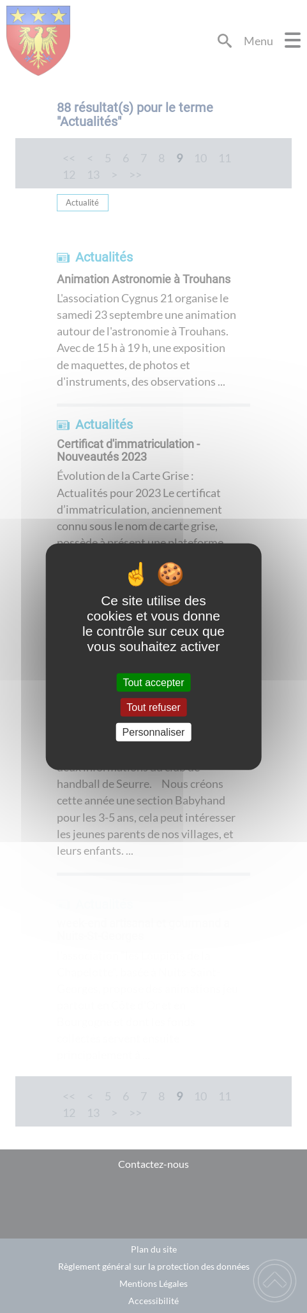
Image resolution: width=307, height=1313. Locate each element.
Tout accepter (153, 682)
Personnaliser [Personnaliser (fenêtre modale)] (154, 732)
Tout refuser (153, 706)
